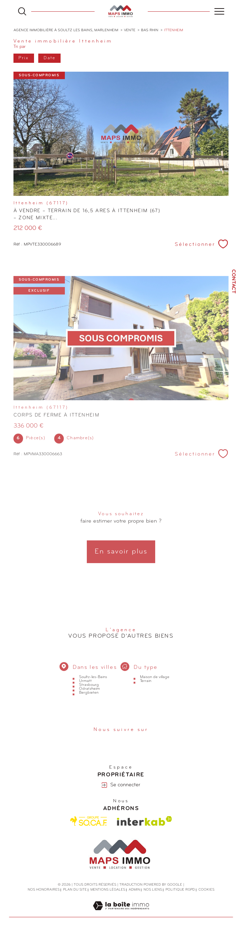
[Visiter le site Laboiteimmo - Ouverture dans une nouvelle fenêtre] (121, 914)
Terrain (145, 691)
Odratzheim (89, 698)
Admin (134, 890)
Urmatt (85, 691)
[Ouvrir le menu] (219, 11)
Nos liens (152, 890)
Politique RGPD (180, 890)
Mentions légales (107, 890)
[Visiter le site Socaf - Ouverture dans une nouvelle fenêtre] (89, 821)
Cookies (206, 890)
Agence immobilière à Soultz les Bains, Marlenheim (65, 30)
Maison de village (154, 687)
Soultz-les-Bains (93, 687)
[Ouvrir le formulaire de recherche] (22, 11)
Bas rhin (149, 30)
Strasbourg (89, 695)
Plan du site (75, 890)
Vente (129, 30)
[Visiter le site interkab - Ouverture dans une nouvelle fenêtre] (144, 821)
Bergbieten (89, 702)
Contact (233, 281)
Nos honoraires (44, 890)
